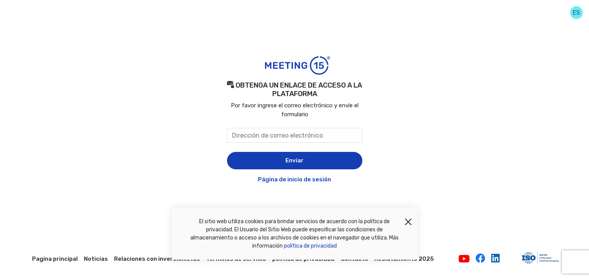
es (576, 12)
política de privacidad (310, 246)
